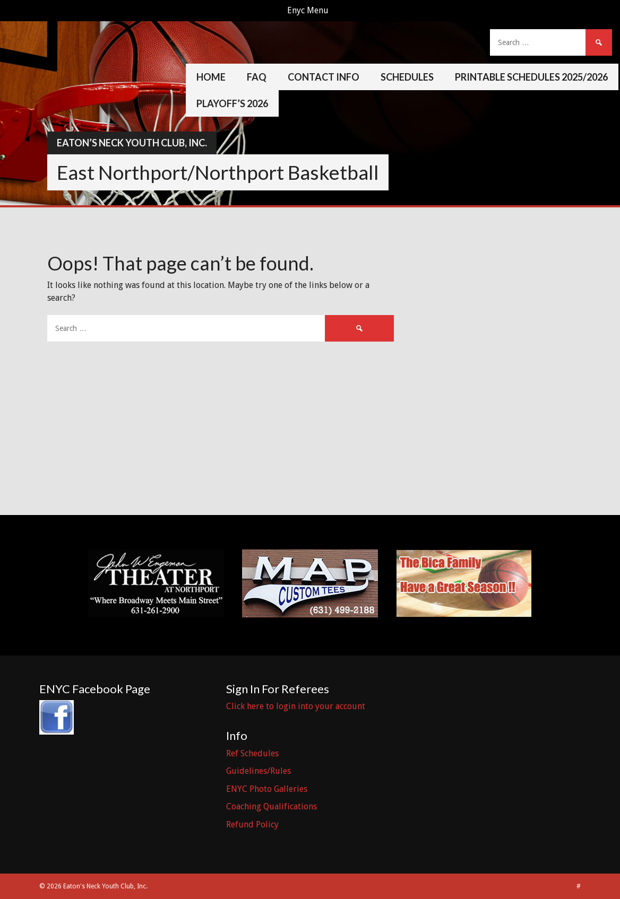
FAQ (256, 77)
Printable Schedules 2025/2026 (531, 77)
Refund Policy (252, 824)
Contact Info (323, 77)
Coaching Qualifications (271, 806)
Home (211, 77)
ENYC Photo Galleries (266, 789)
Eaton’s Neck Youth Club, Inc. (132, 143)
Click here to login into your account (295, 706)
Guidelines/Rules (258, 771)
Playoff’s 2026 (232, 103)
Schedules (407, 77)
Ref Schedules (252, 753)
